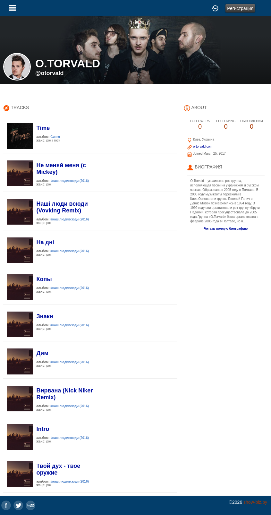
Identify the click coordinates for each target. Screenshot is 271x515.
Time (43, 128)
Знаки (45, 316)
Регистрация (240, 8)
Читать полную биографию (226, 228)
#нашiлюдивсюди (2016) (69, 181)
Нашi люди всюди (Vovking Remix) (62, 207)
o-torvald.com (203, 146)
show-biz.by (255, 502)
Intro (43, 429)
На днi (45, 242)
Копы (44, 279)
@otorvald (49, 73)
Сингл (55, 137)
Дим (42, 353)
